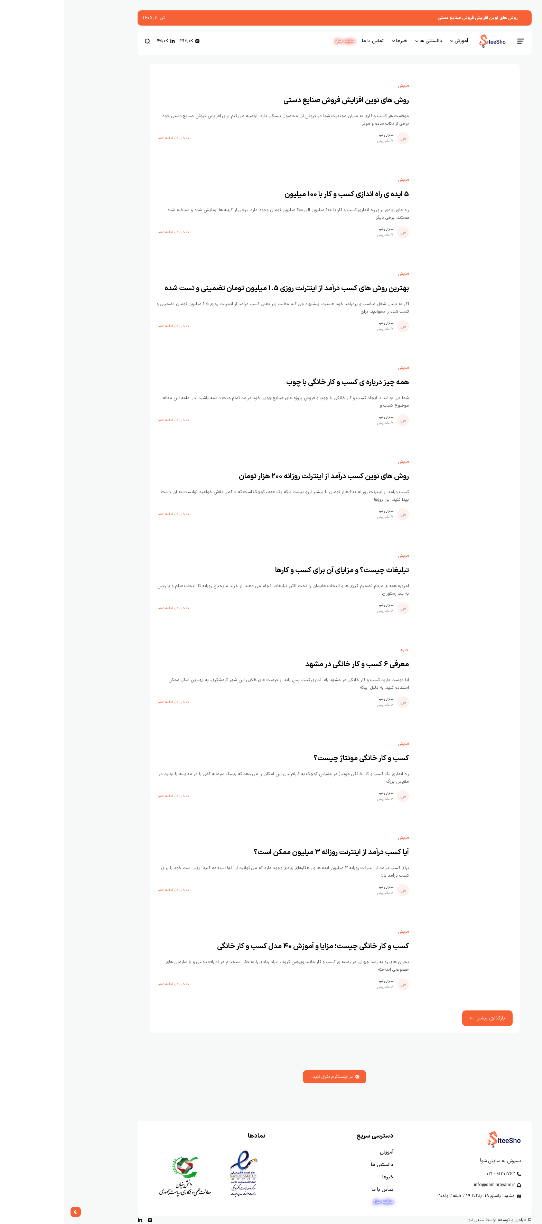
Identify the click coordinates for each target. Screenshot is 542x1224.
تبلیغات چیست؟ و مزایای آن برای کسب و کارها (278, 570)
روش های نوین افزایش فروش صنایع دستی (414, 18)
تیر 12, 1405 (90, 18)
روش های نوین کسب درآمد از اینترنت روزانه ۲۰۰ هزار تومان (260, 476)
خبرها (340, 650)
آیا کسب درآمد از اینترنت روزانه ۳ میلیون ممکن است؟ (267, 852)
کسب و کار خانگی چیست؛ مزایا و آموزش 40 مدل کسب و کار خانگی (249, 946)
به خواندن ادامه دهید (109, 138)
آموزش (340, 86)
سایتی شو (322, 135)
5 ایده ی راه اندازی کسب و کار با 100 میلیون (283, 194)
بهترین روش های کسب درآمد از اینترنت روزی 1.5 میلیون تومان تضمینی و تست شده (223, 288)
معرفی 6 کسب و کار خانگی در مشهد (293, 664)
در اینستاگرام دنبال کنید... (271, 1077)
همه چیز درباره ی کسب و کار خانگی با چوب (284, 382)
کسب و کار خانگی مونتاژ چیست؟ (297, 758)
